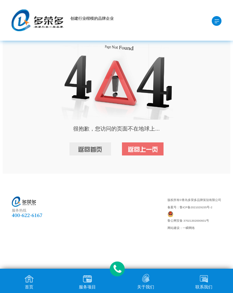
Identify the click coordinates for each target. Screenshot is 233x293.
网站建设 (173, 228)
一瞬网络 (189, 228)
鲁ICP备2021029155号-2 (196, 207)
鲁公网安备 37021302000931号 (188, 220)
